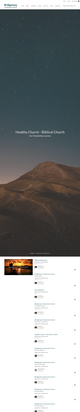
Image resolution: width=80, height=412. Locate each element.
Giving (51, 5)
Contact (68, 1)
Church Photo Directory (69, 5)
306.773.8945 (74, 1)
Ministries (33, 5)
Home (22, 5)
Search (64, 1)
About (27, 5)
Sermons (58, 6)
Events (40, 5)
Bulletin (46, 5)
